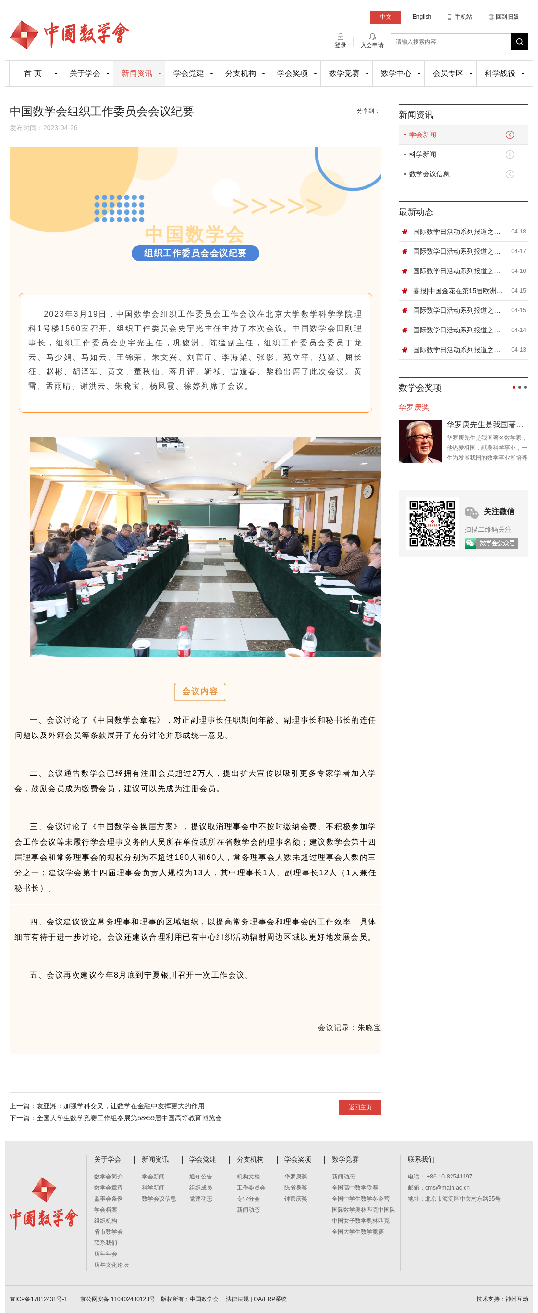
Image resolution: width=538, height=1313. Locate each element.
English (422, 16)
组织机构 (105, 1220)
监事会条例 (108, 1198)
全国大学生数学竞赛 (358, 1231)
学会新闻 (422, 134)
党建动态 (200, 1198)
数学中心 (396, 73)
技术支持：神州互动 (502, 1299)
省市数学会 (108, 1231)
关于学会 (85, 73)
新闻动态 (248, 1209)
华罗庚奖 (295, 1176)
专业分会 (248, 1198)
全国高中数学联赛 (355, 1187)
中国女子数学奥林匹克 (361, 1220)
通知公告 (200, 1176)
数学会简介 (108, 1176)
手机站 (463, 16)
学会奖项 (292, 73)
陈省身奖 (295, 1187)
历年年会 (105, 1254)
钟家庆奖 (295, 1198)
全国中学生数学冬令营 (361, 1198)
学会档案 (105, 1209)
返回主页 (360, 1107)
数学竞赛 (344, 73)
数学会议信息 (429, 174)
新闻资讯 (137, 73)
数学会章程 (108, 1187)
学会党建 (188, 73)
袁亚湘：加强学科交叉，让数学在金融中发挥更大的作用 (121, 1106)
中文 (385, 16)
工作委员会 (251, 1187)
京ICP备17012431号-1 (39, 1299)
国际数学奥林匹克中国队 (363, 1209)
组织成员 (200, 1187)
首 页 (32, 73)
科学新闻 (422, 154)
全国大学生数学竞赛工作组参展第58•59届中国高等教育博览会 (129, 1118)
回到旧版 (507, 16)
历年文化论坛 (111, 1265)
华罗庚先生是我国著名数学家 (487, 424)
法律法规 (237, 1299)
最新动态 (416, 212)
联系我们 (105, 1242)
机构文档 (248, 1176)
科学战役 (500, 73)
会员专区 (448, 73)
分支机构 (240, 73)
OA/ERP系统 (270, 1299)
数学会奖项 (420, 388)
